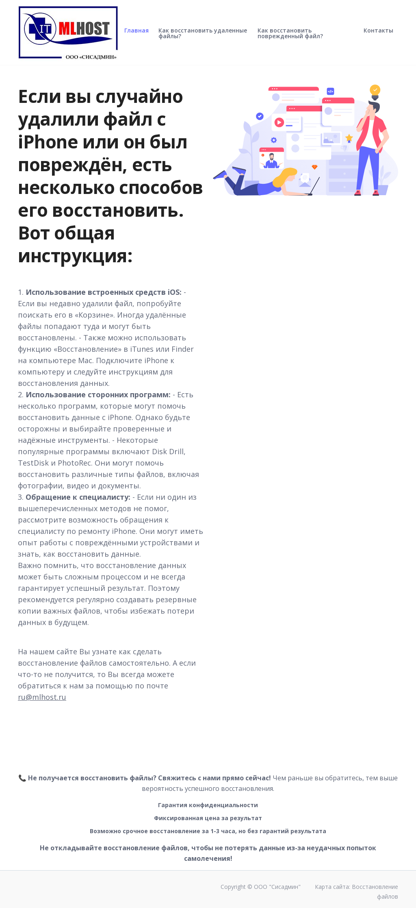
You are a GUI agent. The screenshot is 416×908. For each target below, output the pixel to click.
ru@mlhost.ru (42, 697)
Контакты (378, 37)
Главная (136, 37)
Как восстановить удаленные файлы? (202, 39)
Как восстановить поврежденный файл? (290, 39)
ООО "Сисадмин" (277, 887)
